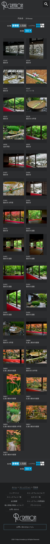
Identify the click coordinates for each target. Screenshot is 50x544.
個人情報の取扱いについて (14, 505)
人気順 (23, 25)
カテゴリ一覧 (36, 497)
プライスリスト (35, 505)
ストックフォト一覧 (14, 497)
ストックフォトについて (36, 493)
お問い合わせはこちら (25, 527)
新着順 (15, 25)
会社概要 (14, 501)
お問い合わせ (14, 509)
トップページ (14, 493)
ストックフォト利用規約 (36, 501)
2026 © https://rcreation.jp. (19, 539)
